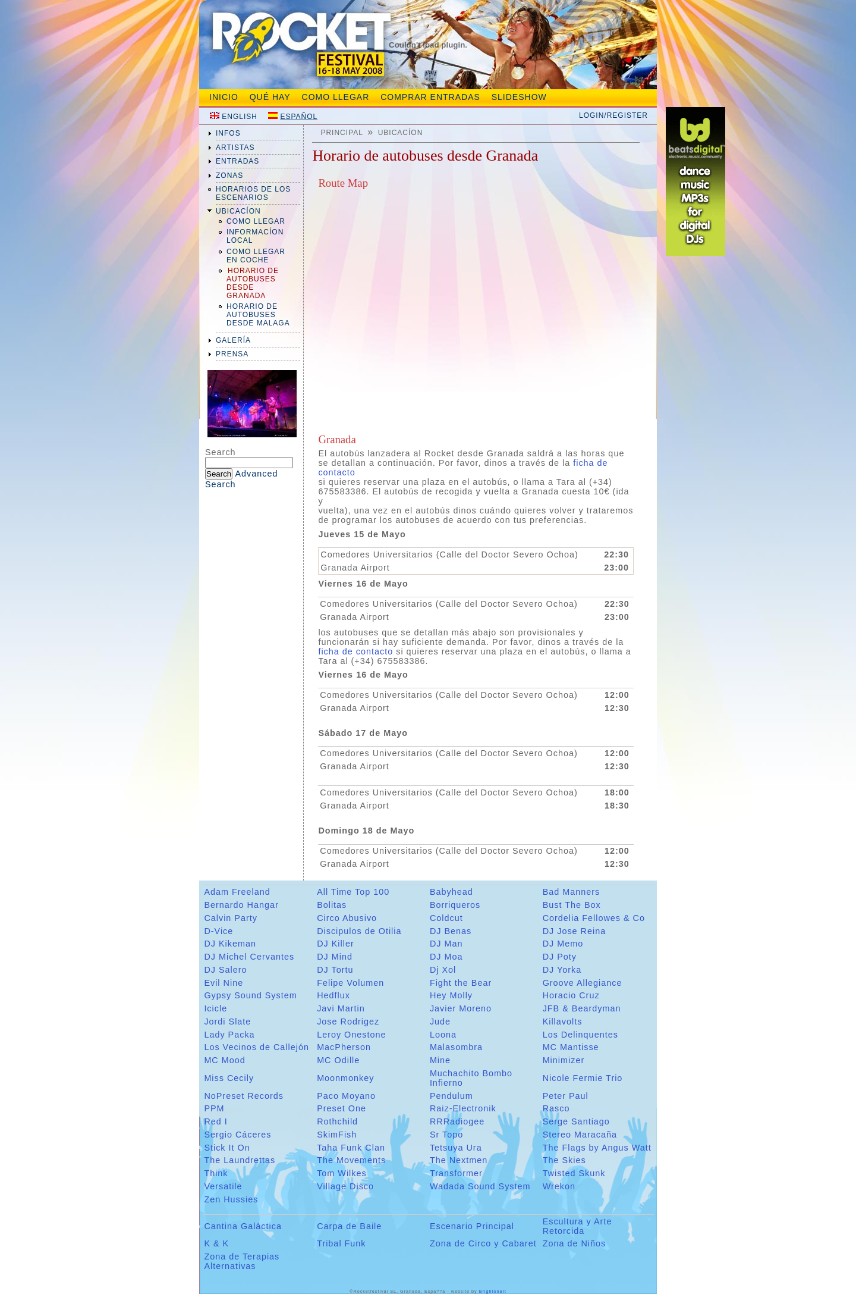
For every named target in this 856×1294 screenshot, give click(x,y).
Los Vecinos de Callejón (256, 1047)
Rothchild (337, 1121)
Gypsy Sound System (250, 995)
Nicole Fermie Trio (583, 1078)
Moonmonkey (345, 1078)
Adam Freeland (237, 892)
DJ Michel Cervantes (249, 956)
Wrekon (559, 1186)
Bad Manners (571, 892)
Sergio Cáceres (237, 1134)
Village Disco (345, 1186)
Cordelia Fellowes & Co (594, 918)
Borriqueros (455, 905)
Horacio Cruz (571, 995)
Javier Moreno (461, 1008)
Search (220, 452)
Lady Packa (229, 1034)
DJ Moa (446, 956)
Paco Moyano (346, 1096)
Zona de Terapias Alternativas (241, 1261)
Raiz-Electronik (463, 1108)
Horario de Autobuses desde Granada (252, 283)
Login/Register (613, 115)
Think (216, 1173)
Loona (443, 1034)
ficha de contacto (355, 651)
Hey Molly (451, 995)
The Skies (564, 1160)
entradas (237, 161)
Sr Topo (446, 1134)
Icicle (215, 1008)
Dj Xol (443, 970)
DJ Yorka (562, 970)
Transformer (456, 1173)
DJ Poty (560, 956)
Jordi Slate (227, 1021)
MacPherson (344, 1047)
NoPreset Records (244, 1096)
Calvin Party (230, 918)
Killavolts (563, 1021)
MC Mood (224, 1060)
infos (228, 133)
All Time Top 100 (353, 892)
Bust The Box (572, 905)
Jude (440, 1021)
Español (298, 116)
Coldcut (446, 918)
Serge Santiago (576, 1121)
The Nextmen (458, 1160)
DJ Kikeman (230, 943)
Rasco (556, 1108)
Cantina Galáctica (243, 1226)
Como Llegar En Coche (255, 255)
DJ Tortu (335, 970)
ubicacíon (238, 211)
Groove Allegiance (582, 983)
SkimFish (337, 1134)
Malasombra (456, 1047)
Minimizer (564, 1060)
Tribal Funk (341, 1243)
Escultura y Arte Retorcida (577, 1226)
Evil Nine (223, 983)
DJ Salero (225, 970)
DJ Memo (563, 943)
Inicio (223, 97)
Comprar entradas (430, 97)
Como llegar (255, 221)
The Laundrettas (239, 1160)
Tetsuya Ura (456, 1147)
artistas (235, 147)
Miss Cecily (229, 1078)
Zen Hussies (231, 1199)
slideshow (519, 97)
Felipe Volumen (350, 983)
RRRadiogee (457, 1121)
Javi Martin (341, 1008)
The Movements (351, 1160)
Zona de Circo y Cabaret (483, 1243)
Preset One (341, 1108)
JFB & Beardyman (582, 1008)
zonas (229, 175)
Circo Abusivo (347, 918)
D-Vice (218, 931)
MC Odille (338, 1060)
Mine (440, 1060)
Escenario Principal (472, 1226)
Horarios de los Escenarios (253, 193)
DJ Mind (335, 956)
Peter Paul (565, 1096)
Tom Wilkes (342, 1173)
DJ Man (446, 943)
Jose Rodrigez (348, 1021)
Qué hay (270, 97)
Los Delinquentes (580, 1034)
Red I (215, 1121)
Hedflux (333, 995)
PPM (214, 1108)
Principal (341, 133)
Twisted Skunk (574, 1173)
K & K (216, 1243)
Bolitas (332, 905)
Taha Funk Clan (351, 1147)
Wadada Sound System (480, 1186)
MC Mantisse (571, 1047)
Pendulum (451, 1096)
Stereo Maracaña (580, 1134)
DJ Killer (335, 943)
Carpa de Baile (349, 1226)
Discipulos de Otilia (359, 931)
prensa (232, 354)
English (239, 116)
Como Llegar (336, 97)
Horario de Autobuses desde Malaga (258, 314)
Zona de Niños (574, 1243)
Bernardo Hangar (241, 905)
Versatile (223, 1186)
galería (233, 340)
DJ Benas (450, 931)
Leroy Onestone (351, 1034)
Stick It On (227, 1147)
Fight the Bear (461, 983)
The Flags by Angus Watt (597, 1147)
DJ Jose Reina (574, 931)
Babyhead (451, 892)
